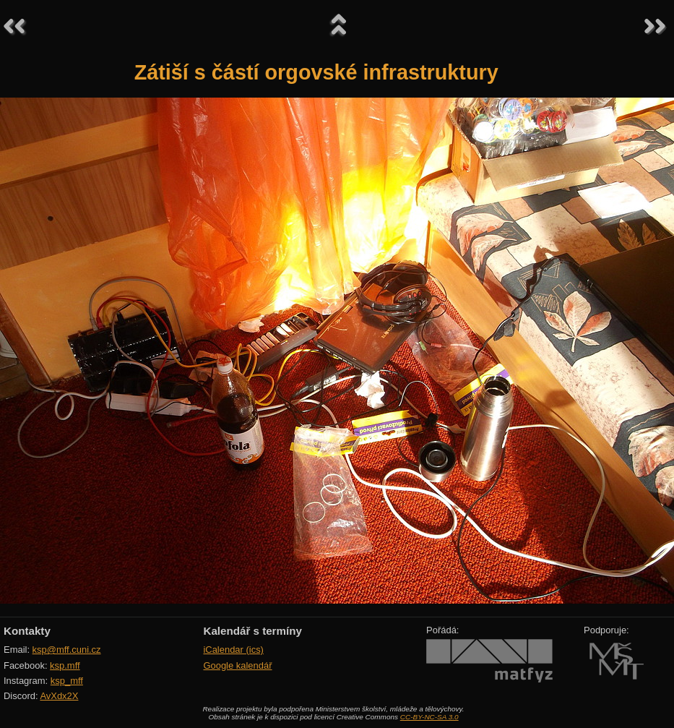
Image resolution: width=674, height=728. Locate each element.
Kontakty (27, 631)
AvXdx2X (59, 695)
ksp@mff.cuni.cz (67, 649)
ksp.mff (65, 665)
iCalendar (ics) (233, 649)
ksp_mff (67, 680)
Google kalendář (237, 665)
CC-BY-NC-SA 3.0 (429, 717)
